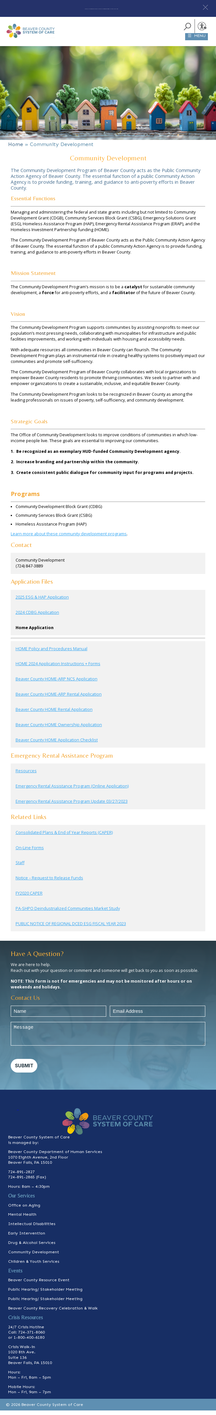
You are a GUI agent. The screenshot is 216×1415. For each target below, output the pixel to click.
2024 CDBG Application (37, 617)
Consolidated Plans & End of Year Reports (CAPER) (64, 837)
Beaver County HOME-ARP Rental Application (59, 698)
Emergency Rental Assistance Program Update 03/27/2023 (72, 806)
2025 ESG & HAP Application (42, 601)
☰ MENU (197, 40)
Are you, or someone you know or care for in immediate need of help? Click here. (101, 7)
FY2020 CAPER (29, 897)
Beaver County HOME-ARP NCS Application (56, 683)
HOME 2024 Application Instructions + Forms (58, 668)
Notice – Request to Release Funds (49, 882)
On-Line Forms (30, 852)
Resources (26, 775)
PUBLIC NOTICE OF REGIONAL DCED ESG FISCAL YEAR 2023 (71, 928)
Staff (20, 867)
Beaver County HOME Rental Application (54, 714)
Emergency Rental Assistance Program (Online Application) (72, 790)
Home (15, 149)
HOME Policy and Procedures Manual (51, 653)
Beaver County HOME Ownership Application (59, 729)
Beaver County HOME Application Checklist (57, 744)
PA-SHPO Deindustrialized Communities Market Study (68, 913)
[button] (205, 7)
